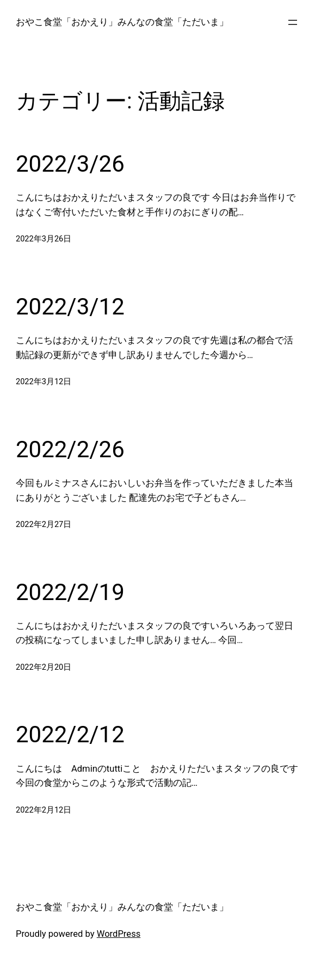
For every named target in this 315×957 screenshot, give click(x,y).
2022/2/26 (70, 449)
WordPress (119, 934)
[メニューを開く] (292, 22)
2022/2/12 (70, 734)
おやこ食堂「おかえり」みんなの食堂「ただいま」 (122, 22)
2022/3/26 (70, 163)
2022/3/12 (70, 306)
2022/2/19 (70, 592)
